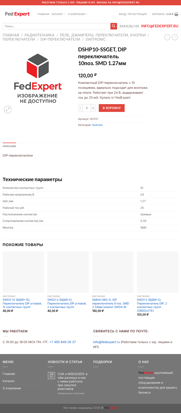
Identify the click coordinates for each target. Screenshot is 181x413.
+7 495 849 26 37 (62, 342)
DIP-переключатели (60, 39)
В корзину (112, 108)
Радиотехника (39, 35)
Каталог (59, 14)
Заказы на (148, 26)
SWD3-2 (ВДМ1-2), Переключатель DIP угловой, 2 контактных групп (67, 303)
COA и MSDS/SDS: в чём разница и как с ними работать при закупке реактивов (72, 381)
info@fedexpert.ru (125, 2)
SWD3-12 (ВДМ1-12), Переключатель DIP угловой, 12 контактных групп (22, 303)
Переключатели (19, 39)
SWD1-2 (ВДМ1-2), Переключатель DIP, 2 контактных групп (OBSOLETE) (152, 305)
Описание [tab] (10, 146)
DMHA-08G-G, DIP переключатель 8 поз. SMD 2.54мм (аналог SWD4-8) (110, 303)
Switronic (96, 39)
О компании (77, 14)
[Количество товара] (86, 108)
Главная (43, 14)
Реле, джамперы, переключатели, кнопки (103, 35)
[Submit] (113, 26)
